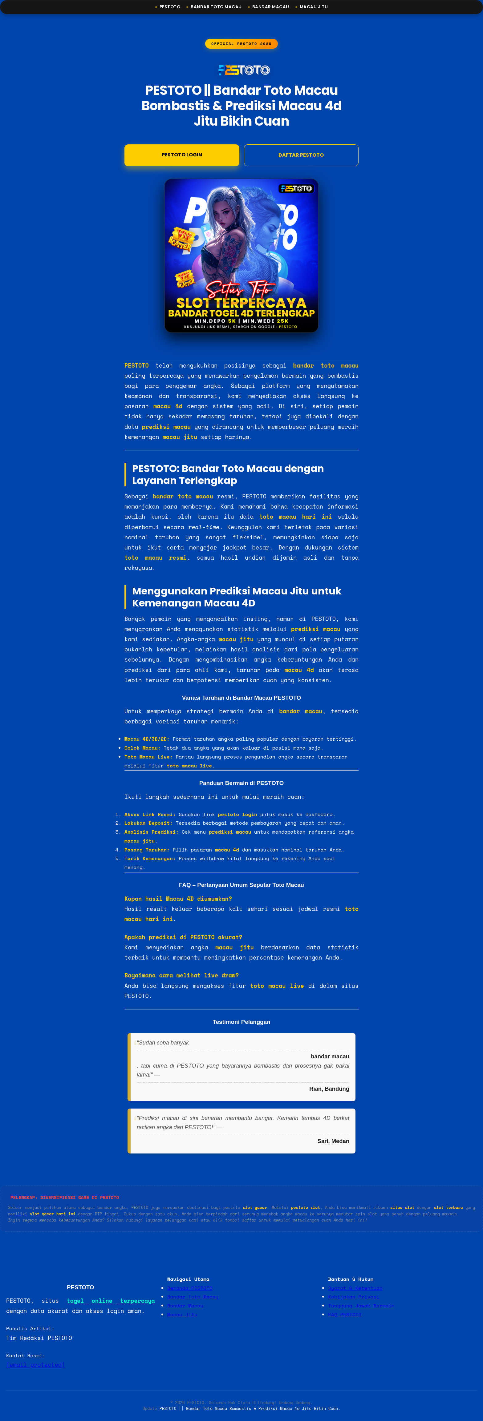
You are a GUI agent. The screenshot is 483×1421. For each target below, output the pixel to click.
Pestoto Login (182, 155)
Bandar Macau (270, 7)
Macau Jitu (314, 7)
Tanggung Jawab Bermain (361, 1305)
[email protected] (35, 1365)
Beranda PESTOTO (190, 1288)
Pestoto (170, 7)
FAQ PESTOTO (344, 1314)
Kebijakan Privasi (353, 1297)
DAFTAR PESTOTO (301, 155)
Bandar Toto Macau (216, 7)
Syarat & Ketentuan (355, 1288)
